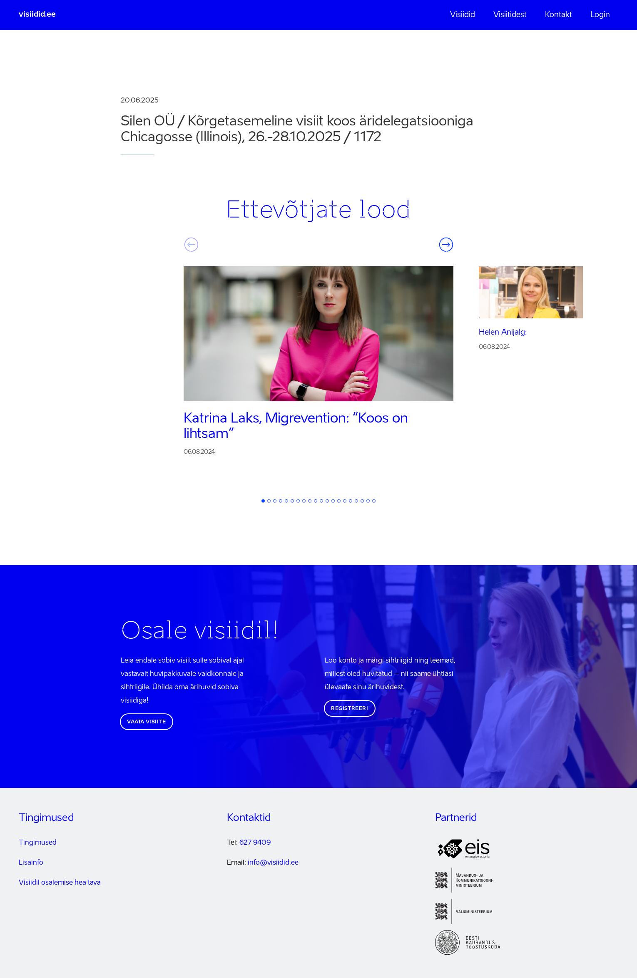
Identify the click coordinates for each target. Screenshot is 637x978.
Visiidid (462, 15)
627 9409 (255, 843)
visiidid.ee (37, 14)
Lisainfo (31, 863)
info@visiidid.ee (273, 863)
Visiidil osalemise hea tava (60, 883)
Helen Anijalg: (503, 332)
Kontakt (558, 15)
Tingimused (38, 843)
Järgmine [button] (445, 244)
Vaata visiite (146, 722)
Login (600, 15)
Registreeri (349, 708)
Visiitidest (510, 15)
